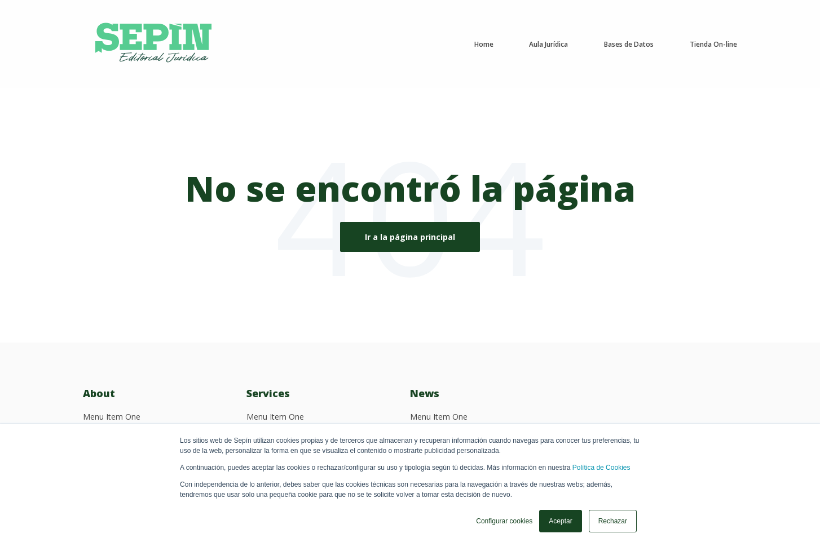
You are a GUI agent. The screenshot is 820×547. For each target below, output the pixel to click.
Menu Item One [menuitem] (111, 416)
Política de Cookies (601, 468)
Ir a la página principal (410, 237)
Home (483, 44)
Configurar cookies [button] (504, 521)
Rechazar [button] (612, 521)
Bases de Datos (629, 44)
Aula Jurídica (548, 44)
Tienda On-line (713, 44)
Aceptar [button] (560, 521)
